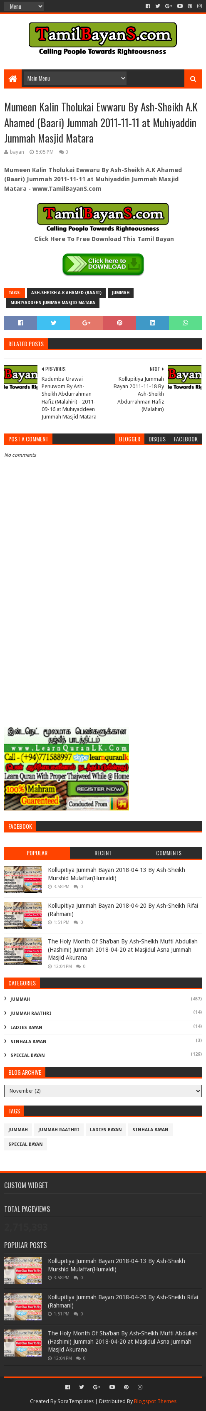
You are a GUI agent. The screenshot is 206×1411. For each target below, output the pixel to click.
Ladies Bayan (26, 1027)
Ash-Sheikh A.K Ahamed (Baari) (66, 293)
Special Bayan (27, 1055)
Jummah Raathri (31, 1013)
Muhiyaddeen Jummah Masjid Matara (52, 302)
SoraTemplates (75, 1401)
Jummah (120, 293)
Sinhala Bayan (28, 1041)
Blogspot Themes (155, 1401)
